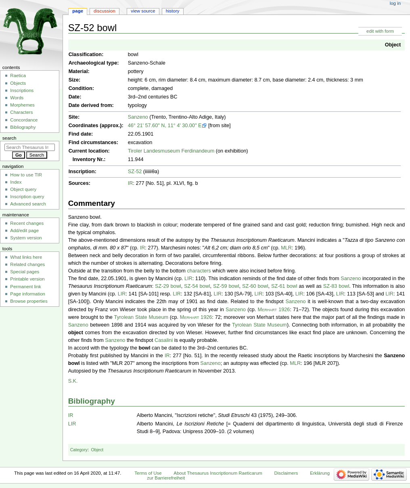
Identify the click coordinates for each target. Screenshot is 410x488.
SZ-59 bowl (226, 286)
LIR (188, 278)
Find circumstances (93, 142)
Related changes (27, 264)
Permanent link (25, 286)
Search (9, 138)
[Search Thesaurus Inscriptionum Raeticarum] (29, 147)
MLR (286, 248)
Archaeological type (93, 63)
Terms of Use (147, 473)
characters (199, 271)
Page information (27, 293)
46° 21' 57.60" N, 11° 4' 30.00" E (165, 125)
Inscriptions (21, 90)
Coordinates (83, 125)
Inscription (82, 171)
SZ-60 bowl (255, 286)
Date (74, 97)
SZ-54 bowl (197, 286)
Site (73, 117)
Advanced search (28, 203)
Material (78, 71)
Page (77, 10)
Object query (23, 189)
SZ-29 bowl (168, 286)
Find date (80, 134)
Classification (85, 54)
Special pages (24, 271)
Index (15, 182)
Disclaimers (286, 473)
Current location (88, 151)
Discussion (104, 10)
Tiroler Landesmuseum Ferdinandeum (171, 151)
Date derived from (90, 105)
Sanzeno (138, 117)
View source (143, 10)
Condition (80, 88)
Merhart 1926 (274, 309)
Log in (395, 3)
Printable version (27, 278)
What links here (26, 257)
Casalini (164, 340)
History (173, 10)
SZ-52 (135, 171)
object (75, 332)
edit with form (380, 31)
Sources (79, 183)
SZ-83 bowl (336, 286)
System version (26, 237)
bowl (145, 348)
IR (130, 183)
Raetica (18, 75)
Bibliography (91, 401)
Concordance (24, 119)
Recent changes (27, 223)
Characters (21, 112)
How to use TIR (26, 174)
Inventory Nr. (88, 159)
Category (79, 449)
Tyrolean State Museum (141, 317)
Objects (18, 83)
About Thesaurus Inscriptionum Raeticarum (218, 473)
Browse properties (28, 301)
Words (16, 97)
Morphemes (22, 105)
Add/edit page (24, 230)
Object (393, 45)
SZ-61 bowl (284, 286)
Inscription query (27, 196)
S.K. (73, 381)
